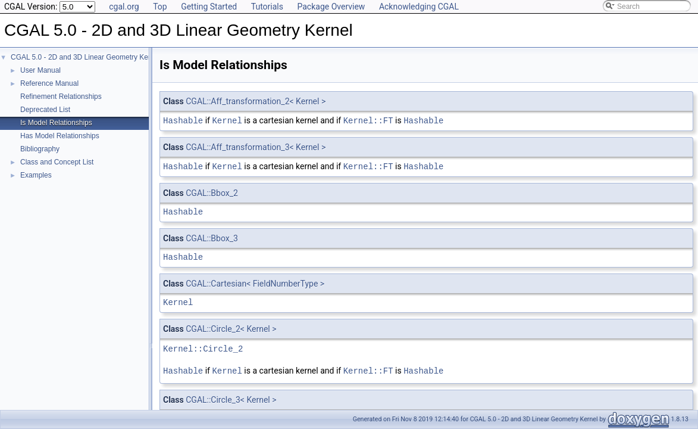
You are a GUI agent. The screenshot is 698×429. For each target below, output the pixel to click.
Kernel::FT (368, 120)
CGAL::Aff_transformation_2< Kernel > (255, 101)
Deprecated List (45, 109)
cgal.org (124, 6)
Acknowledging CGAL (419, 6)
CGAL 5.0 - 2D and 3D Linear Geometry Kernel (85, 57)
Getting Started (209, 6)
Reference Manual (49, 83)
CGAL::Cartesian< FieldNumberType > (255, 282)
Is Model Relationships (56, 123)
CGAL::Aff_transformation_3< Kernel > (255, 146)
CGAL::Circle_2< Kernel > (231, 327)
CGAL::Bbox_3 (212, 237)
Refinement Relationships (61, 96)
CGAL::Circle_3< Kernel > (231, 398)
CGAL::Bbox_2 (212, 192)
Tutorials (267, 6)
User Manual (40, 70)
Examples (36, 175)
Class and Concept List (56, 162)
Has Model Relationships (59, 136)
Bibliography (40, 149)
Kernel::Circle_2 (203, 347)
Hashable (183, 120)
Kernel (227, 120)
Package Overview (331, 6)
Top (160, 6)
